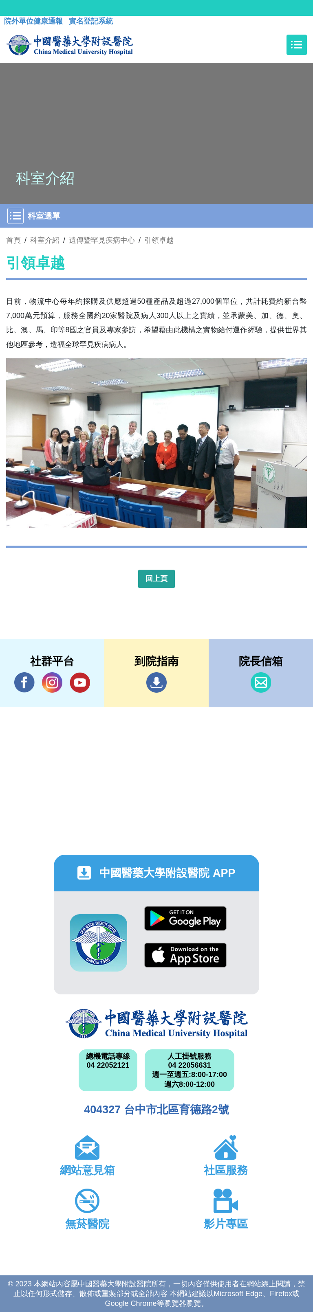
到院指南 (156, 682)
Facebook (24, 682)
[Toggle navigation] (297, 45)
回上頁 (156, 579)
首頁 (13, 240)
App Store (185, 955)
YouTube (80, 682)
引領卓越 (159, 240)
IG (52, 682)
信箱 (261, 682)
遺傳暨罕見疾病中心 (102, 240)
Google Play (185, 918)
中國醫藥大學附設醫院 (156, 1023)
